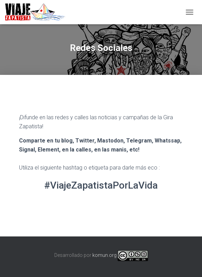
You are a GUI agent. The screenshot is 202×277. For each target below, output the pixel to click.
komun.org (104, 255)
